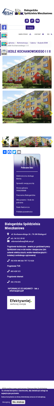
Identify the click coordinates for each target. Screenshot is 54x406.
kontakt (39, 34)
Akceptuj (6, 402)
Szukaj (30, 27)
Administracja (22, 43)
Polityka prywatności (24, 212)
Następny (51, 113)
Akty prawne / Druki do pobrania (25, 201)
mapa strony (25, 34)
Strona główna (8, 43)
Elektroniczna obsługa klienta (25, 177)
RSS (49, 34)
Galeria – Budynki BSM (39, 43)
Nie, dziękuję (18, 402)
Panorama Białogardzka (25, 195)
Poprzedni (2, 113)
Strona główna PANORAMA (22, 189)
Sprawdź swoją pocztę (25, 183)
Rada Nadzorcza (22, 207)
